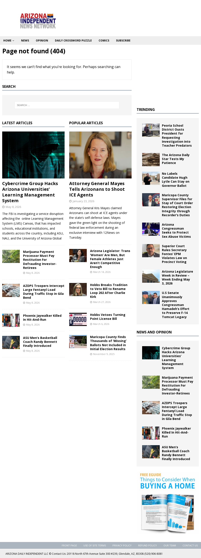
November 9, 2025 (103, 354)
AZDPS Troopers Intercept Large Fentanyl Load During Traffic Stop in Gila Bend (43, 292)
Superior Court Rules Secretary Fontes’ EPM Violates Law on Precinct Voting (174, 254)
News (25, 40)
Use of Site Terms (94, 545)
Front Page (69, 545)
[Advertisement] (168, 74)
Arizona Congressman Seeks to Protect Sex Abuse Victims (176, 230)
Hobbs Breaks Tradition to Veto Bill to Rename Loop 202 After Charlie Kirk (108, 291)
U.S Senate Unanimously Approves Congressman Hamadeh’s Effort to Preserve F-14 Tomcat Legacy (175, 305)
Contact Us (190, 545)
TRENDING (146, 109)
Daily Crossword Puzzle (73, 40)
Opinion (42, 40)
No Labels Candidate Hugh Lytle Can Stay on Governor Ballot (175, 179)
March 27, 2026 (101, 302)
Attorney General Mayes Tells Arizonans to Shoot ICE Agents (97, 189)
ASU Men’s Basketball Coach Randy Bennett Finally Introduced (40, 342)
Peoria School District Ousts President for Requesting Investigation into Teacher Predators (177, 135)
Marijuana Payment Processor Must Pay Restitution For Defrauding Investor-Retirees (39, 260)
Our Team (169, 545)
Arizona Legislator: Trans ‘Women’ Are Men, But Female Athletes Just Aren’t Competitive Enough (110, 259)
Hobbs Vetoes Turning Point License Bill (107, 317)
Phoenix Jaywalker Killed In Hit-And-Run (42, 317)
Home (7, 40)
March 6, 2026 (101, 324)
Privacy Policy (122, 545)
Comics (104, 40)
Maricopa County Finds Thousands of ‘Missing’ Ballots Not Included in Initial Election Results (108, 343)
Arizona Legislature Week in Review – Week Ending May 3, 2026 (177, 277)
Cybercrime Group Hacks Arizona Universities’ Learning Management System (30, 191)
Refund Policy (147, 545)
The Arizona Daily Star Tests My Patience (176, 159)
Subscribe (123, 40)
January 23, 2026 (83, 201)
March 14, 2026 (101, 272)
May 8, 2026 (13, 207)
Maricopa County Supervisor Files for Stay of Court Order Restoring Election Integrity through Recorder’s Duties (177, 205)
